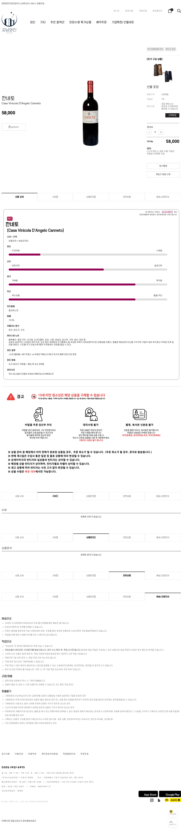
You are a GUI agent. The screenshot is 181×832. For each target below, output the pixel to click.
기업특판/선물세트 (123, 22)
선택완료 (172, 115)
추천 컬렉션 (57, 22)
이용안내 (19, 754)
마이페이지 (158, 11)
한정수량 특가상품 (80, 22)
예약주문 (101, 22)
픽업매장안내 (69, 754)
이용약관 (32, 754)
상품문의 (91, 197)
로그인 (117, 11)
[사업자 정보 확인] (85, 782)
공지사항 (6, 754)
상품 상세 (19, 197)
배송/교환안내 (162, 197)
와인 (32, 22)
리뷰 (55, 197)
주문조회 (143, 11)
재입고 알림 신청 (163, 174)
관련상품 (127, 197)
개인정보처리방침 (49, 754)
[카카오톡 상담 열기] (172, 812)
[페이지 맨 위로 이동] (172, 823)
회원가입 (129, 11)
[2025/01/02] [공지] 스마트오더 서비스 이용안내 (23, 3)
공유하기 (14, 126)
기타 (42, 22)
